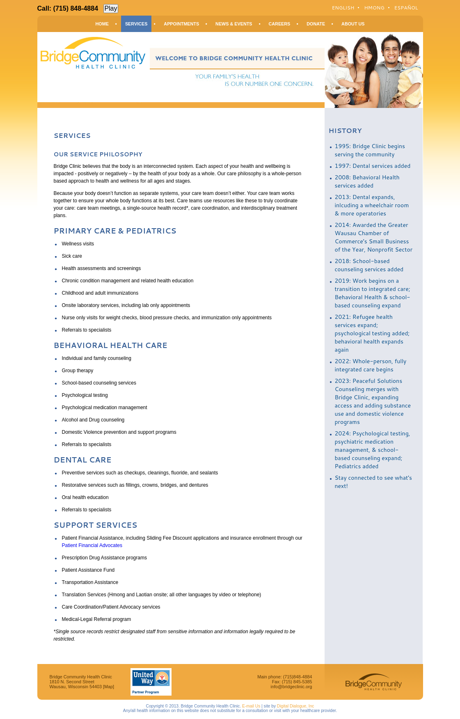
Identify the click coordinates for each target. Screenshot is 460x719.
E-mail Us (251, 706)
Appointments (181, 23)
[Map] (108, 686)
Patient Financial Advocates (92, 545)
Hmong (374, 7)
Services (136, 23)
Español (406, 7)
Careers (280, 23)
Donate (316, 23)
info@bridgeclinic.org (291, 686)
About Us (352, 23)
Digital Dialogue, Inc (295, 706)
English (343, 7)
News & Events (233, 23)
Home (102, 23)
